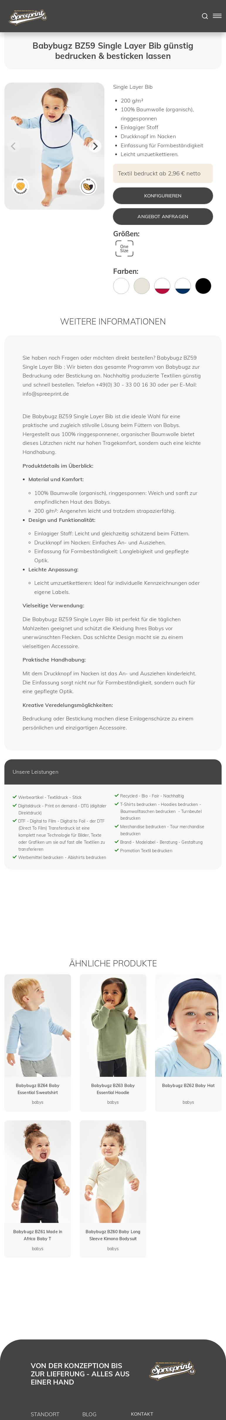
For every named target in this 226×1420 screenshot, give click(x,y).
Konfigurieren (162, 196)
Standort (45, 1414)
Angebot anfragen (162, 216)
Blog (89, 1414)
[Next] (95, 146)
